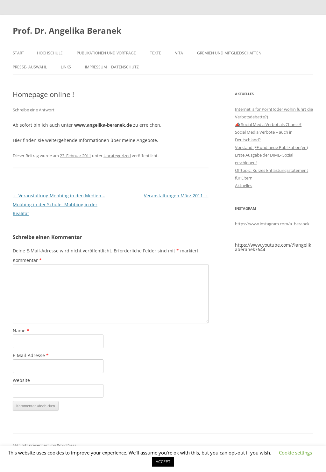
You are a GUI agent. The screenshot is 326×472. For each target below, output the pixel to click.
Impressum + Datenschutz (112, 67)
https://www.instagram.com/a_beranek (272, 224)
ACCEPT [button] (163, 461)
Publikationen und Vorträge (106, 53)
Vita (179, 53)
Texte (155, 53)
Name (21, 331)
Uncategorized (117, 156)
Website (21, 380)
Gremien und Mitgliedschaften (229, 53)
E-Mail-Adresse (31, 355)
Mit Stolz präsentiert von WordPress (44, 445)
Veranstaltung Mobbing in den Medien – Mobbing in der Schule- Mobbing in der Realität (59, 204)
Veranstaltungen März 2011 (176, 196)
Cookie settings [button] (295, 452)
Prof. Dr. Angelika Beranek (67, 30)
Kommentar (27, 260)
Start (18, 53)
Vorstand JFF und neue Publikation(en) (271, 147)
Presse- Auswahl (30, 67)
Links (66, 67)
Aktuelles (243, 185)
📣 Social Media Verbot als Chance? (268, 124)
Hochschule (50, 53)
